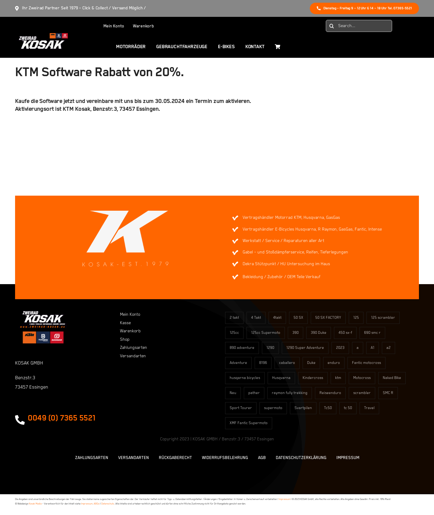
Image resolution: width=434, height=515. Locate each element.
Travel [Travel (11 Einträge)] (369, 408)
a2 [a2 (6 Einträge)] (388, 348)
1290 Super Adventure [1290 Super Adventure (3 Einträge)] (305, 348)
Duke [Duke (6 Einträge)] (311, 363)
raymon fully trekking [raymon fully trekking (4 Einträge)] (289, 393)
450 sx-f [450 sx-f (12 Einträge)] (345, 332)
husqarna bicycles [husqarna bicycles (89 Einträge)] (245, 378)
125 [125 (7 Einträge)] (356, 317)
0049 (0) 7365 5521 (62, 418)
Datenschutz (107, 503)
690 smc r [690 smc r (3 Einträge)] (372, 332)
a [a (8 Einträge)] (358, 348)
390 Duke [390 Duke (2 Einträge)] (318, 332)
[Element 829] (41, 36)
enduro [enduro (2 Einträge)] (334, 363)
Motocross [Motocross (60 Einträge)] (362, 378)
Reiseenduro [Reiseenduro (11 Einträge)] (330, 393)
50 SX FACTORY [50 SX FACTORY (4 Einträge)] (328, 317)
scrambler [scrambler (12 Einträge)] (362, 393)
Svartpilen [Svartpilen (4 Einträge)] (303, 408)
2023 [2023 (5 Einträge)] (340, 348)
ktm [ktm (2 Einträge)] (338, 378)
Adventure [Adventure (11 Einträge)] (238, 363)
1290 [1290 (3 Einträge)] (270, 348)
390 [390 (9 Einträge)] (295, 332)
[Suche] (332, 26)
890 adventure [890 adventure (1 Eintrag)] (242, 348)
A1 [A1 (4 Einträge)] (372, 348)
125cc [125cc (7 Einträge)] (234, 332)
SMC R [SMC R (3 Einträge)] (388, 393)
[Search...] (359, 26)
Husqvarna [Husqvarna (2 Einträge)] (281, 378)
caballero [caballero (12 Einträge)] (287, 363)
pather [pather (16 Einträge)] (254, 393)
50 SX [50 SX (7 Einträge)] (298, 317)
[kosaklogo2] (42, 313)
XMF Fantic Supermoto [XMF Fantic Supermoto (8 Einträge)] (249, 423)
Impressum (284, 499)
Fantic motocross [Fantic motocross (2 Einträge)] (366, 363)
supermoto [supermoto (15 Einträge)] (273, 408)
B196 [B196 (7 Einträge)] (263, 363)
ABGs (96, 503)
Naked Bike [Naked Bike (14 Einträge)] (392, 378)
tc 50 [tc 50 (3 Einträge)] (348, 408)
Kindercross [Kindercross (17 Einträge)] (313, 378)
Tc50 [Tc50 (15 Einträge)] (328, 408)
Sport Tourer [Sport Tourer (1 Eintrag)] (241, 408)
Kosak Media (35, 503)
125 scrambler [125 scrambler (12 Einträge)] (383, 317)
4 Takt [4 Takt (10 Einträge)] (256, 317)
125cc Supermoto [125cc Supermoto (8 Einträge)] (265, 332)
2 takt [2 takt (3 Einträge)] (234, 317)
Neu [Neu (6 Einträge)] (233, 393)
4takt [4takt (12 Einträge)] (277, 317)
